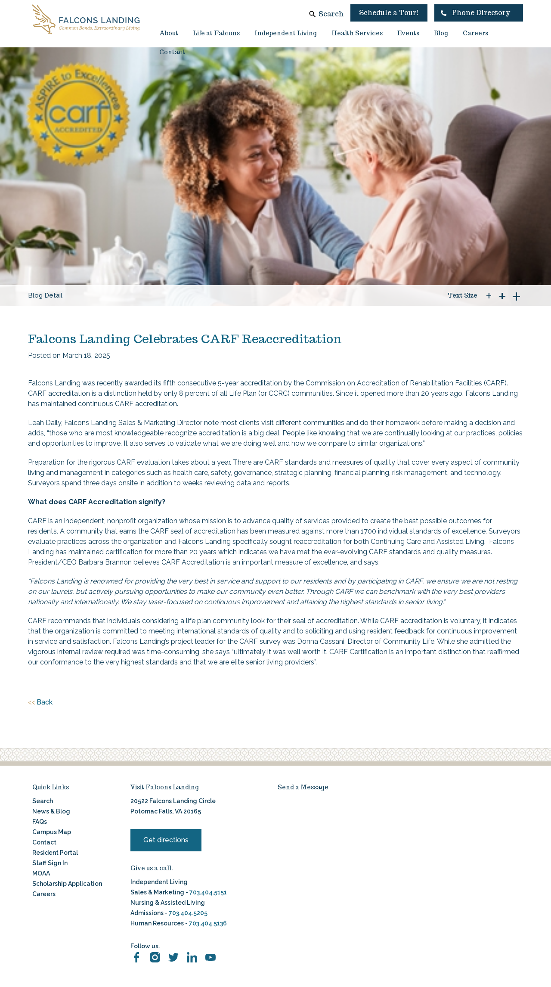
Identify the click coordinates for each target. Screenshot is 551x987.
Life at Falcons (216, 33)
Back (40, 702)
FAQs (39, 821)
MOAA (41, 873)
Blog (441, 33)
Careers (475, 33)
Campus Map (51, 832)
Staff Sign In (50, 863)
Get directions (166, 840)
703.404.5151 (208, 892)
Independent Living (285, 33)
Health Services (357, 33)
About (168, 33)
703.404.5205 (188, 912)
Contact (172, 52)
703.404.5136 (207, 923)
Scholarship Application (67, 883)
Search (331, 14)
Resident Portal (55, 852)
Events (408, 33)
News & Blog (51, 811)
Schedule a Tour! (389, 12)
